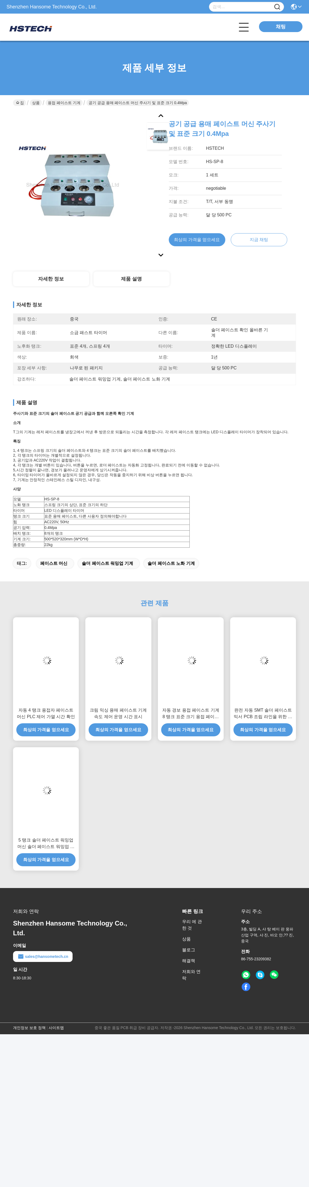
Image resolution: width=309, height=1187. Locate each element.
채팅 (281, 26)
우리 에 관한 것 (192, 924)
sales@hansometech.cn (42, 956)
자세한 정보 (51, 279)
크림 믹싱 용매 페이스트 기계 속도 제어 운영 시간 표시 (118, 713)
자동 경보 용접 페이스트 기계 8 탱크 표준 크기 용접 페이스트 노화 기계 (190, 714)
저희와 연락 (191, 974)
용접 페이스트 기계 (64, 103)
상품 (36, 103)
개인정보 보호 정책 (29, 1028)
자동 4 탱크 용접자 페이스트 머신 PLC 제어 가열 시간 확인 (46, 713)
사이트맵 (56, 1028)
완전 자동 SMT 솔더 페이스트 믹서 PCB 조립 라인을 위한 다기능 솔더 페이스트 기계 (263, 714)
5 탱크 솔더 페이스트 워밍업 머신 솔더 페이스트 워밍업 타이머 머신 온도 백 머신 (45, 844)
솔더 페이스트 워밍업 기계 (107, 563)
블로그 (188, 950)
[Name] (277, 7)
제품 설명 (131, 279)
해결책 (188, 960)
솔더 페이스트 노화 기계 (171, 563)
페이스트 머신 (53, 563)
